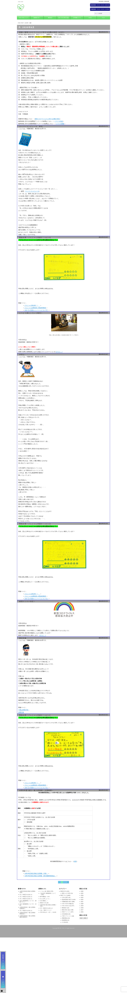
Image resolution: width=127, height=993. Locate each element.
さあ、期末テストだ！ (46, 910)
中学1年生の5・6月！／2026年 (48, 912)
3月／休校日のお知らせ (26, 910)
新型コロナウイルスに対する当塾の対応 (47, 119)
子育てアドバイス (67, 916)
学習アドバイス (66, 912)
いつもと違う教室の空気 (46, 891)
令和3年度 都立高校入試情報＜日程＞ (36, 873)
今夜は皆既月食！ (23, 710)
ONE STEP (61, 928)
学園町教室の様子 (67, 901)
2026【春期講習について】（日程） (28, 904)
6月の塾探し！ (44, 900)
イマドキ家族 (60, 123)
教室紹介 (50, 17)
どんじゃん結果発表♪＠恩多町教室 (35, 308)
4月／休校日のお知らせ (26, 898)
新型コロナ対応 (66, 893)
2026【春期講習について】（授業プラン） (28, 901)
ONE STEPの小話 (66, 905)
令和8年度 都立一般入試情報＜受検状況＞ (28, 913)
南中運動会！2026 (45, 896)
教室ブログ (63, 895)
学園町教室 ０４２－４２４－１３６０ (100, 9)
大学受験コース (77, 17)
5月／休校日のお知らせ (26, 896)
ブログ (103, 17)
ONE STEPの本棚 (66, 903)
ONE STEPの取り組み (63, 17)
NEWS (90, 17)
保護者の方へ (37, 17)
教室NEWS (63, 891)
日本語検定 (65, 914)
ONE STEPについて (23, 17)
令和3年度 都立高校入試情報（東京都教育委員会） (40, 876)
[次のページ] (68, 882)
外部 (75, 861)
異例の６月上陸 (44, 902)
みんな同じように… (45, 898)
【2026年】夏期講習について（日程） (48, 894)
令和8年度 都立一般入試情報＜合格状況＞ (28, 908)
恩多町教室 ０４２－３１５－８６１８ (100, 5)
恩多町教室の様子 (67, 899)
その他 (64, 922)
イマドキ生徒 (59, 121)
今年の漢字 (65, 897)
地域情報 (64, 920)
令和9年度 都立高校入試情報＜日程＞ (28, 892)
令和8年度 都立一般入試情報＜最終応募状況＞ (28, 916)
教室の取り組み (66, 910)
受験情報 (64, 918)
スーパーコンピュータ (32, 191)
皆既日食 (21, 712)
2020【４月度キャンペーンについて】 (36, 310)
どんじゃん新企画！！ (32, 305)
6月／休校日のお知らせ (26, 894)
